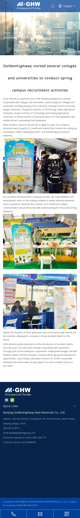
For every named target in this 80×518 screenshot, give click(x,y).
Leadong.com (12, 505)
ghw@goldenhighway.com (22, 432)
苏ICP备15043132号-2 (28, 505)
